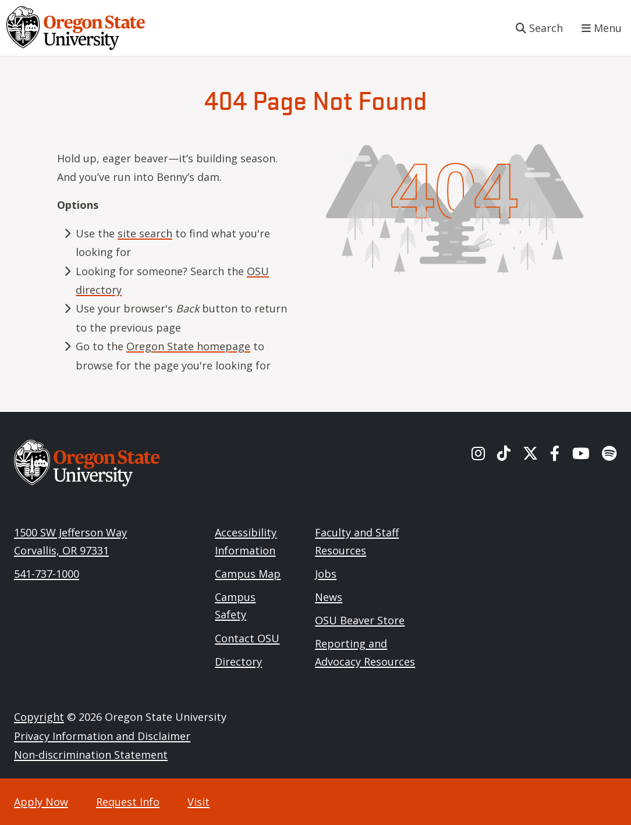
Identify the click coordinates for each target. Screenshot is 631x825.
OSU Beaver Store (360, 620)
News (328, 597)
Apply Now (41, 802)
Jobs (325, 574)
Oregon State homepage (188, 346)
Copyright (39, 717)
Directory (238, 661)
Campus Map (248, 574)
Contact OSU (247, 638)
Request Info (127, 802)
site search (145, 233)
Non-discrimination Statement (91, 755)
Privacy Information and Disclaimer (102, 736)
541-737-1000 (46, 574)
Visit (198, 802)
